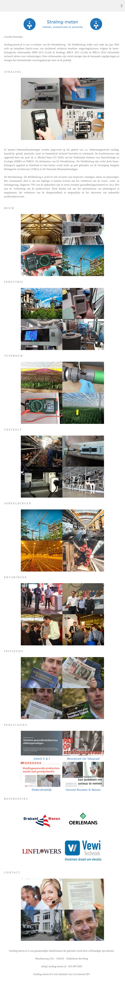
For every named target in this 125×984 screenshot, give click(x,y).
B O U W (9, 208)
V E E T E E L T (12, 429)
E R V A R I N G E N (15, 577)
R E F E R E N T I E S (16, 798)
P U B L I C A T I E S (15, 725)
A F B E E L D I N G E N (17, 503)
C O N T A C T (12, 872)
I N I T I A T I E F (13, 651)
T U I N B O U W (13, 355)
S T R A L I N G (12, 71)
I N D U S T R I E (13, 281)
